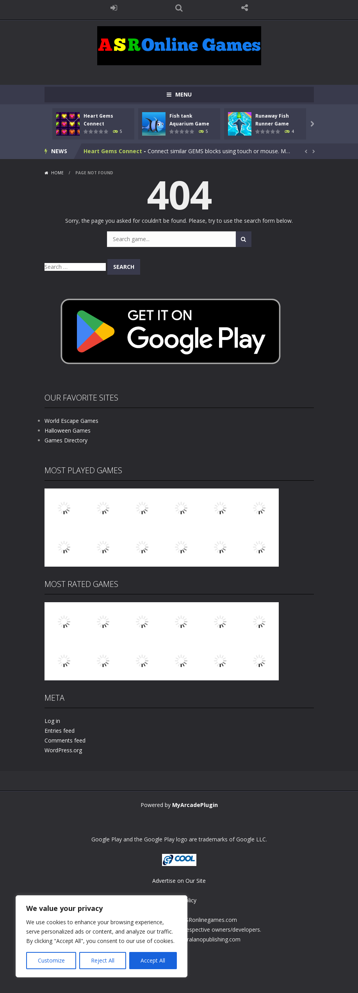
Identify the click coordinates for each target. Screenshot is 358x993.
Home (57, 172)
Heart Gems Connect (113, 151)
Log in (52, 721)
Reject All (102, 960)
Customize (51, 960)
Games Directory (66, 440)
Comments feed (65, 740)
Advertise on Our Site (179, 880)
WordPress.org (63, 750)
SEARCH (179, 8)
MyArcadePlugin (195, 805)
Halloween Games (68, 430)
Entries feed (60, 730)
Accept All (153, 960)
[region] (101, 936)
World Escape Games (71, 420)
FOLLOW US (244, 8)
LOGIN (113, 8)
